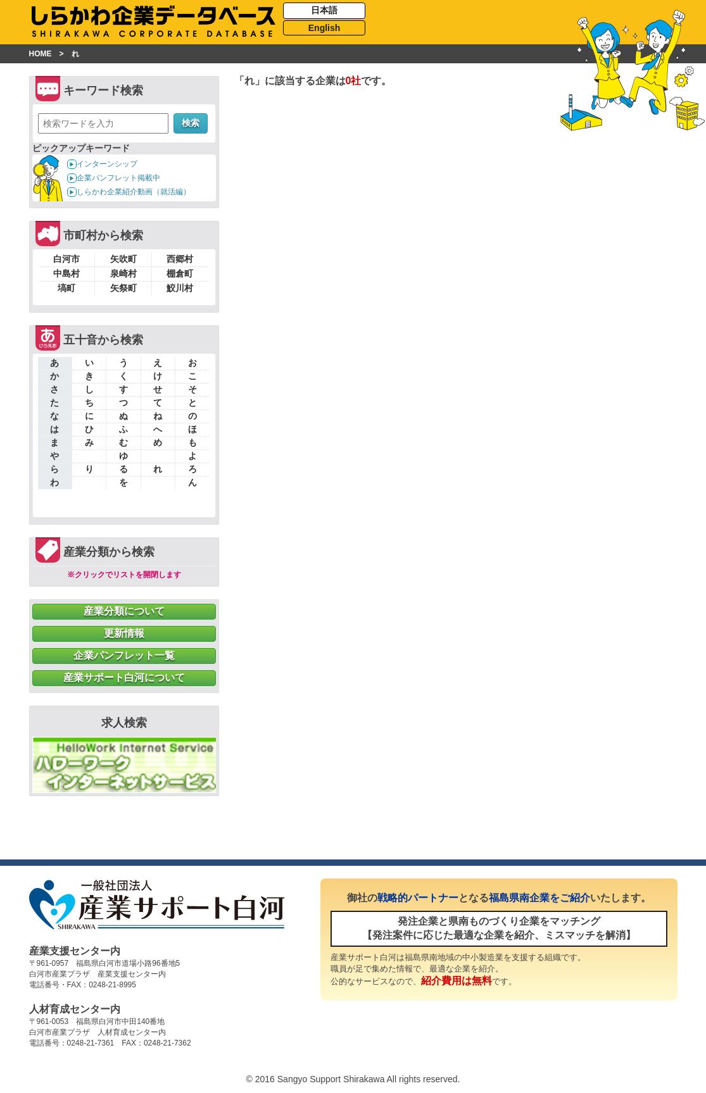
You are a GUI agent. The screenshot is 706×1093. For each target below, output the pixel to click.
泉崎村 (123, 273)
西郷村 (180, 259)
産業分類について (124, 611)
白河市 (66, 259)
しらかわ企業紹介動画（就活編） (134, 191)
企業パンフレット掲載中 (118, 177)
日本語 (324, 10)
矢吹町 (123, 259)
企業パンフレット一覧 (124, 655)
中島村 (66, 273)
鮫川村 (180, 288)
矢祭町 (123, 288)
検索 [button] (190, 123)
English (324, 28)
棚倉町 (180, 273)
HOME (40, 53)
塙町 (66, 288)
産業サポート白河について (124, 677)
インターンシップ (107, 163)
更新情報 (124, 633)
